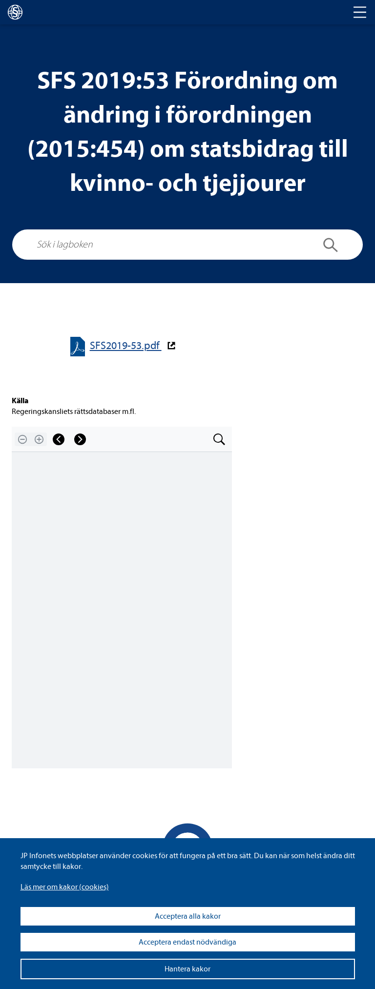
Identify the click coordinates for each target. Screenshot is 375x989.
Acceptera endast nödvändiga (187, 942)
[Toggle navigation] (360, 12)
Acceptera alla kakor (188, 916)
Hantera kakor (187, 969)
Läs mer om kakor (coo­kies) (65, 887)
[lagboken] (15, 12)
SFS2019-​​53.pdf (126, 346)
